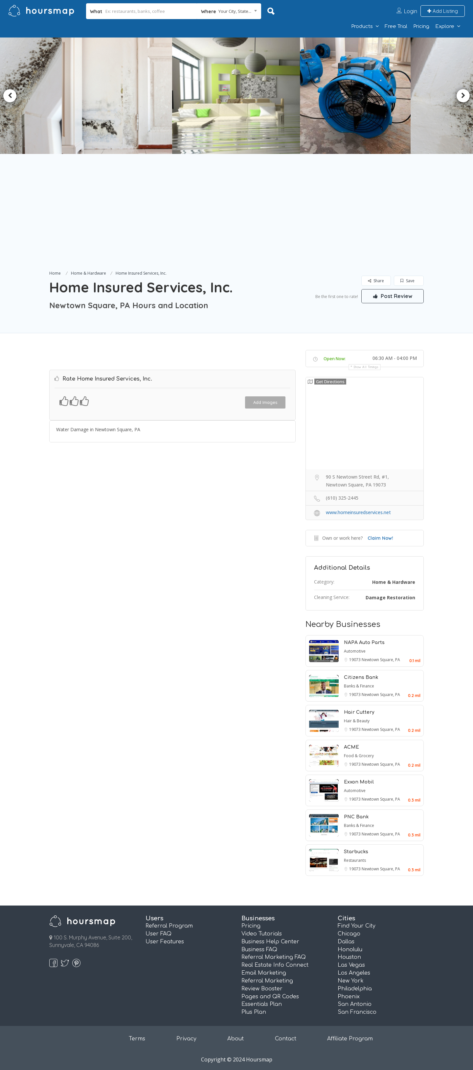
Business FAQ (259, 950)
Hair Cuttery (359, 712)
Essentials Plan (261, 1004)
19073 (355, 659)
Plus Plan (253, 1012)
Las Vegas (351, 965)
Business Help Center (270, 942)
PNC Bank (356, 816)
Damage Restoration (390, 597)
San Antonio (355, 1004)
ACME (351, 747)
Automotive (355, 651)
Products (362, 26)
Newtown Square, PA (381, 659)
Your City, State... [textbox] (234, 11)
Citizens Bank (361, 677)
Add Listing (442, 11)
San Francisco (357, 1012)
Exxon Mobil (359, 782)
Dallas (346, 942)
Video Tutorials (261, 934)
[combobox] (229, 11)
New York (351, 981)
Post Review (392, 296)
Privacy (186, 1039)
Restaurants (355, 860)
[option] (120, 95)
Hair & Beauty (357, 721)
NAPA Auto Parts (364, 642)
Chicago (349, 934)
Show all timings (366, 367)
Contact (285, 1039)
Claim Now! (380, 538)
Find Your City (356, 926)
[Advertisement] (236, 220)
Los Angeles (354, 973)
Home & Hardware (88, 273)
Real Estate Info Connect (274, 965)
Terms (137, 1039)
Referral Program (169, 926)
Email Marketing (263, 973)
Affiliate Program (350, 1039)
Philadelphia (355, 989)
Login (410, 11)
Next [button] (463, 96)
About (235, 1039)
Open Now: (335, 358)
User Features (165, 942)
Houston (349, 957)
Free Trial (396, 26)
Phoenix (349, 997)
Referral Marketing (267, 981)
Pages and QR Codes (270, 997)
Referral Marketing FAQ (273, 957)
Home (55, 273)
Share (376, 281)
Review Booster (261, 989)
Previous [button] (10, 96)
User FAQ (158, 934)
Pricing (421, 26)
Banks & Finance (359, 686)
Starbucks (356, 851)
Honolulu (350, 950)
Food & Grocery (359, 756)
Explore (444, 26)
